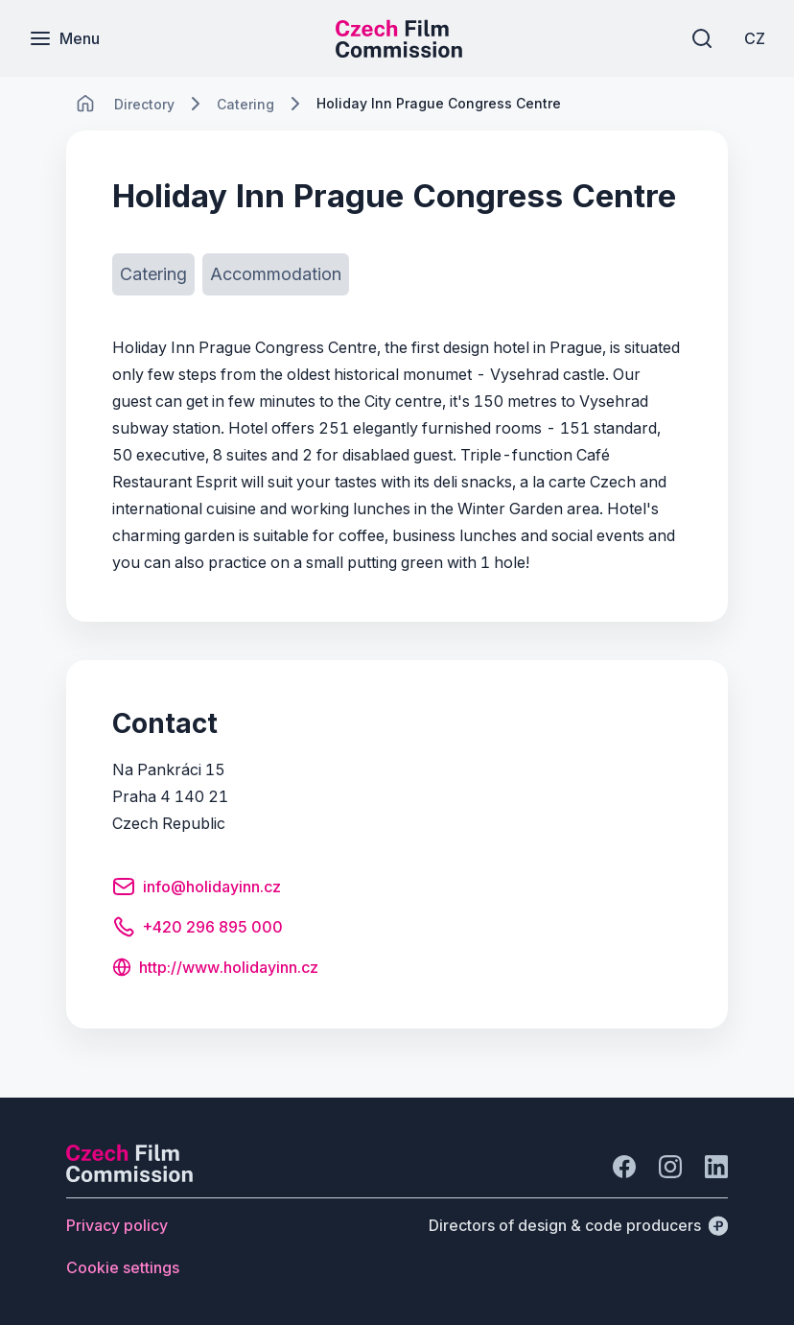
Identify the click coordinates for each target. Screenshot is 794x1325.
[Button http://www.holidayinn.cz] (215, 969)
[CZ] (754, 38)
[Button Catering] (153, 274)
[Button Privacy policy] (117, 1225)
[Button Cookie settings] (122, 1267)
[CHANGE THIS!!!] (85, 103)
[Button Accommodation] (275, 274)
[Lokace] (144, 104)
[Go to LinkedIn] (716, 1167)
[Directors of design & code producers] (578, 1225)
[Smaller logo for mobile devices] (399, 51)
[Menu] (64, 38)
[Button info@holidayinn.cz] (196, 889)
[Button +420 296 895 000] (197, 929)
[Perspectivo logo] (129, 1176)
